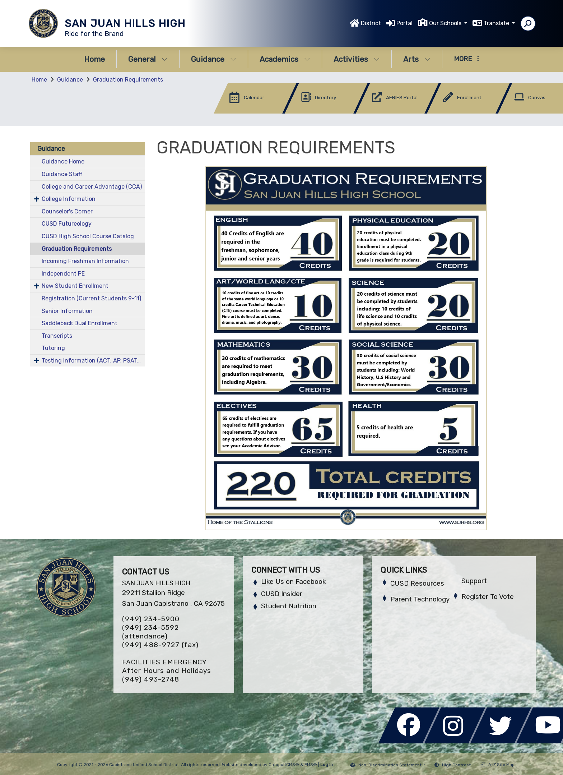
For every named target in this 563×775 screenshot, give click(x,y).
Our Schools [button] (446, 23)
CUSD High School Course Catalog (88, 236)
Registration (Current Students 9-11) (91, 298)
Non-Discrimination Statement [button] (390, 764)
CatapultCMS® (284, 764)
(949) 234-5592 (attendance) (150, 631)
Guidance (213, 59)
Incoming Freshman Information (85, 261)
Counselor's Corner (67, 211)
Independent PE (63, 273)
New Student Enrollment (75, 285)
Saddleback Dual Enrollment (79, 323)
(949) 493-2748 (150, 679)
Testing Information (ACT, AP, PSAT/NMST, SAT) (93, 360)
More (466, 59)
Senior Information (67, 311)
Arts (417, 59)
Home (94, 59)
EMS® (310, 764)
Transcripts (57, 335)
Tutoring (53, 348)
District (371, 23)
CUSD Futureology (67, 223)
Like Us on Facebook (293, 581)
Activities (357, 59)
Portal (404, 23)
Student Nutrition (288, 606)
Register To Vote (487, 596)
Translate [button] (497, 23)
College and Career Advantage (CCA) (92, 186)
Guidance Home (63, 161)
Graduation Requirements (128, 79)
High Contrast (456, 764)
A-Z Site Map (498, 764)
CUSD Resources (417, 583)
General (148, 59)
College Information (69, 198)
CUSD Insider (281, 594)
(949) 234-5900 (151, 619)
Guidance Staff (62, 174)
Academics (285, 59)
